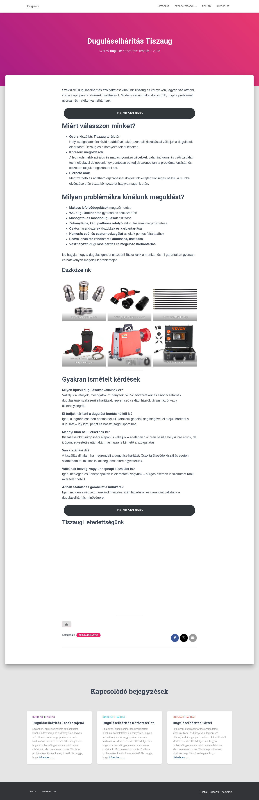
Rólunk (206, 6)
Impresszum (49, 791)
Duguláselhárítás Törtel (192, 723)
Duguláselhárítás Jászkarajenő (58, 723)
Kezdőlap (163, 6)
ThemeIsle (226, 792)
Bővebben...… (47, 757)
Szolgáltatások (186, 6)
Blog (33, 791)
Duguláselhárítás (88, 636)
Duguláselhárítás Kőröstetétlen (129, 723)
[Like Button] (66, 625)
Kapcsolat (223, 6)
